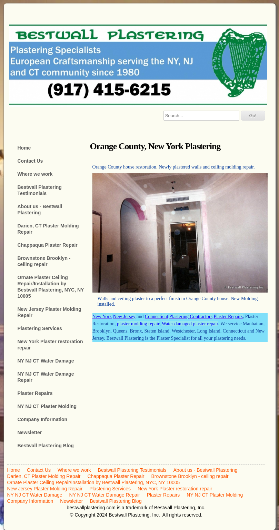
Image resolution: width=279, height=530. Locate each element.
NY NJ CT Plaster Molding (47, 406)
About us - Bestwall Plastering (40, 209)
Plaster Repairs (35, 393)
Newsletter (30, 432)
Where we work (35, 174)
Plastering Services (40, 328)
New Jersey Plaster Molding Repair (49, 312)
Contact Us (30, 161)
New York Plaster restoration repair (50, 344)
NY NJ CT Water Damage (46, 361)
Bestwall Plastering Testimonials (40, 190)
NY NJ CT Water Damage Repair (46, 377)
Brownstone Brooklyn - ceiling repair (44, 261)
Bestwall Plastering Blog (46, 445)
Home (24, 148)
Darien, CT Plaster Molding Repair (48, 229)
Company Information (43, 419)
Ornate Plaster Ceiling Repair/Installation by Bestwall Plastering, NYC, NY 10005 (51, 287)
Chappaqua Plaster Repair (48, 245)
